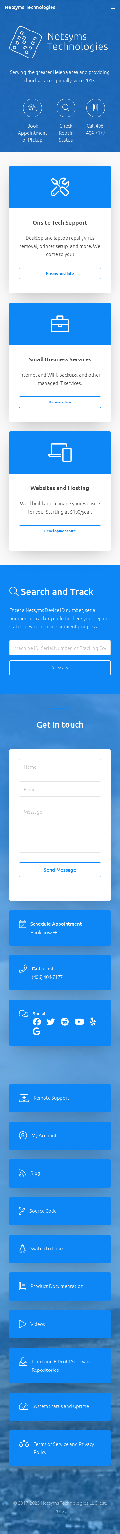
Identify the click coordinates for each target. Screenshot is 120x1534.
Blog (35, 1172)
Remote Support (51, 1097)
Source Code (43, 1210)
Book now (43, 932)
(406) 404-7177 (47, 976)
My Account (44, 1135)
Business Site (60, 402)
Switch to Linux (47, 1248)
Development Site (60, 531)
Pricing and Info (60, 273)
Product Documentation (57, 1285)
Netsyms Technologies (30, 7)
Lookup (60, 668)
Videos (37, 1323)
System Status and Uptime (61, 1406)
